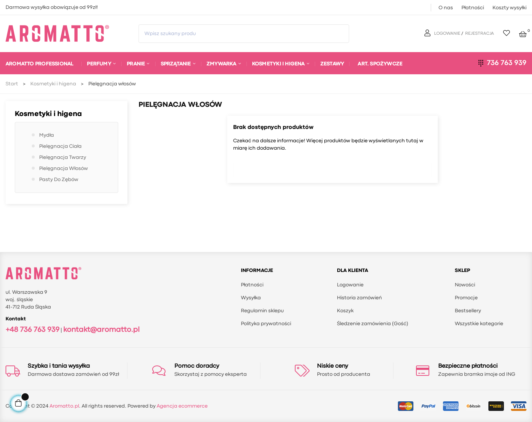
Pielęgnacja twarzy (62, 157)
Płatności (472, 8)
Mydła (46, 135)
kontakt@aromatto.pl (101, 330)
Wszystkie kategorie (479, 323)
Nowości (465, 285)
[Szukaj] (332, 167)
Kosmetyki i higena (48, 114)
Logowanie (350, 285)
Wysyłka (251, 298)
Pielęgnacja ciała (60, 146)
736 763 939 (506, 63)
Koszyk (345, 311)
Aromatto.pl (64, 406)
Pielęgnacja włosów (63, 168)
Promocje (466, 298)
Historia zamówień (359, 298)
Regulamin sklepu (262, 311)
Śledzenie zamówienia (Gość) (372, 323)
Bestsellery (468, 311)
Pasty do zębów (58, 179)
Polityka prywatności (266, 323)
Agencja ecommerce (182, 406)
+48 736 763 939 (32, 330)
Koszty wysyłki (509, 8)
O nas (446, 8)
